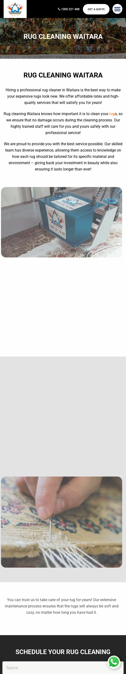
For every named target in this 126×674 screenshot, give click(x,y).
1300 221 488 (68, 9)
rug (112, 113)
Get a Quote (96, 9)
